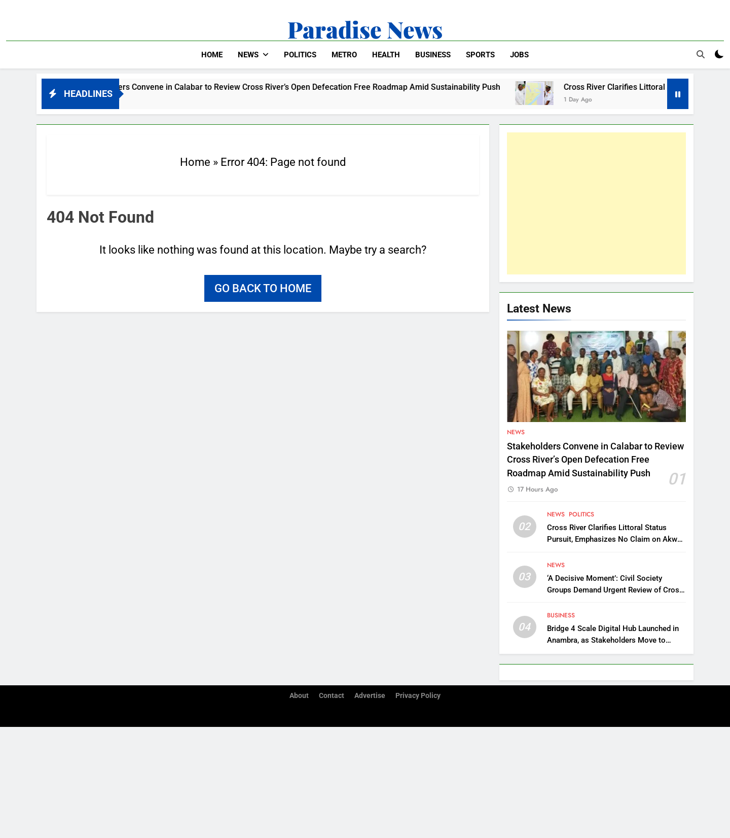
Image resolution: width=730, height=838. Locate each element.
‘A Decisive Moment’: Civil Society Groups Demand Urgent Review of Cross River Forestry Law (615, 590)
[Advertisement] (596, 203)
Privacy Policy (418, 695)
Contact (331, 695)
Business (433, 54)
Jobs (519, 54)
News (248, 54)
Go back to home (262, 288)
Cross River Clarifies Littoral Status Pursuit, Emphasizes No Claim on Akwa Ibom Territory (614, 539)
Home (212, 54)
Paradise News (365, 29)
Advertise (369, 695)
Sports (480, 54)
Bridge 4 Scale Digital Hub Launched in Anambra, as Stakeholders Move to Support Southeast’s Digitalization (613, 640)
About (299, 695)
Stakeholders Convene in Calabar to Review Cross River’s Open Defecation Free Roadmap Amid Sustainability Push (301, 87)
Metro (344, 54)
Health (386, 54)
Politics (300, 54)
